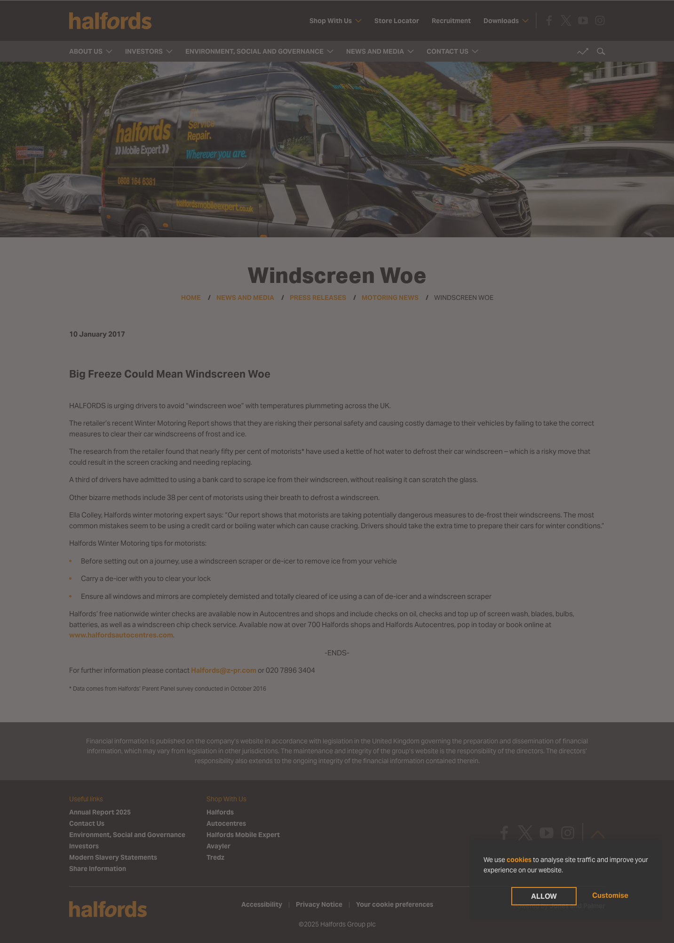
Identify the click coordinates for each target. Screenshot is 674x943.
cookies (519, 859)
